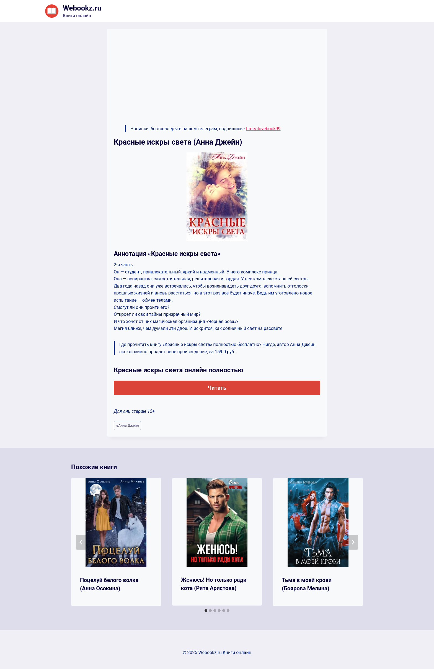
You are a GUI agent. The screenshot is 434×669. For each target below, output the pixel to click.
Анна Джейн (127, 425)
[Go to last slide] (81, 542)
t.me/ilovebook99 (263, 128)
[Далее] (353, 542)
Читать (217, 388)
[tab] (206, 610)
